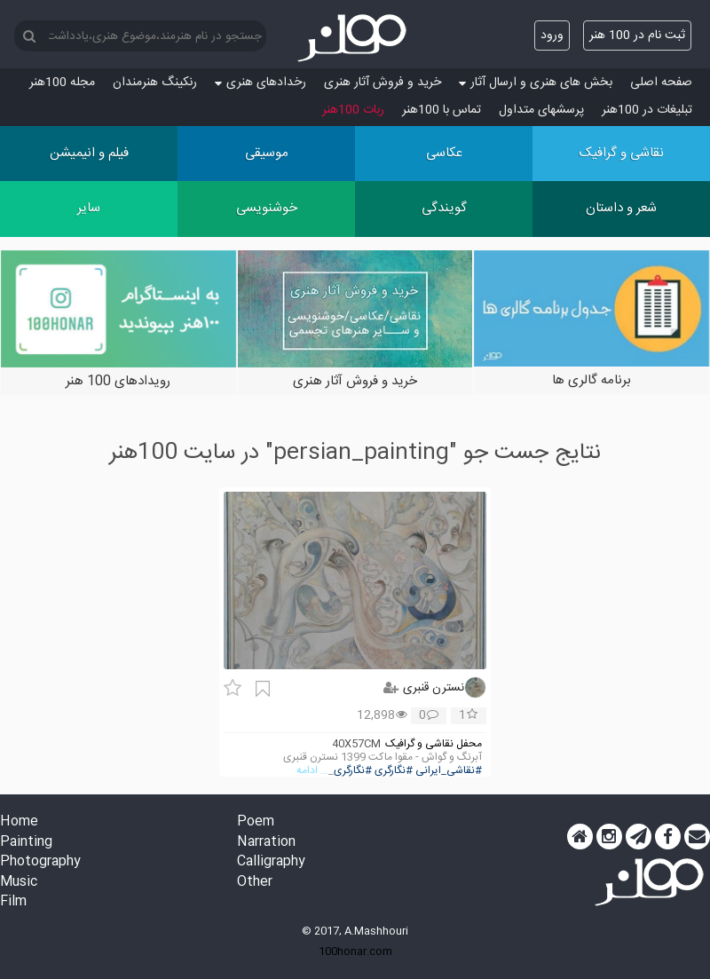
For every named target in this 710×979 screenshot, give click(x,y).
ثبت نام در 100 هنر (637, 35)
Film (13, 902)
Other (254, 882)
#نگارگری (394, 771)
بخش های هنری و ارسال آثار (535, 82)
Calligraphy (271, 862)
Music (18, 882)
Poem (255, 822)
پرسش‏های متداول (541, 110)
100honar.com (355, 951)
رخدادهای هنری (260, 82)
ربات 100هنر (353, 110)
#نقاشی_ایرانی (448, 771)
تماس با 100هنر (441, 110)
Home (19, 822)
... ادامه (312, 771)
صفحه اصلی (661, 82)
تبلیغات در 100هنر (647, 110)
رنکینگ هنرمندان (155, 82)
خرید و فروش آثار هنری (382, 82)
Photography (40, 862)
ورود (552, 35)
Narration (266, 843)
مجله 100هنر (62, 82)
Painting (26, 843)
